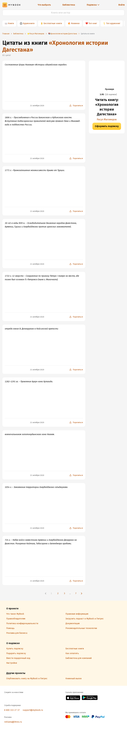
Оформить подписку (107, 126)
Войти (121, 5)
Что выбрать (44, 5)
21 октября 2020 (37, 106)
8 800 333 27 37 (12, 710)
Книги (11, 23)
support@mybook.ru (33, 710)
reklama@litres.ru (13, 722)
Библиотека (69, 5)
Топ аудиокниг (113, 23)
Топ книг (93, 23)
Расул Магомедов (107, 119)
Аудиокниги (28, 23)
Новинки (75, 23)
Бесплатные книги (53, 23)
